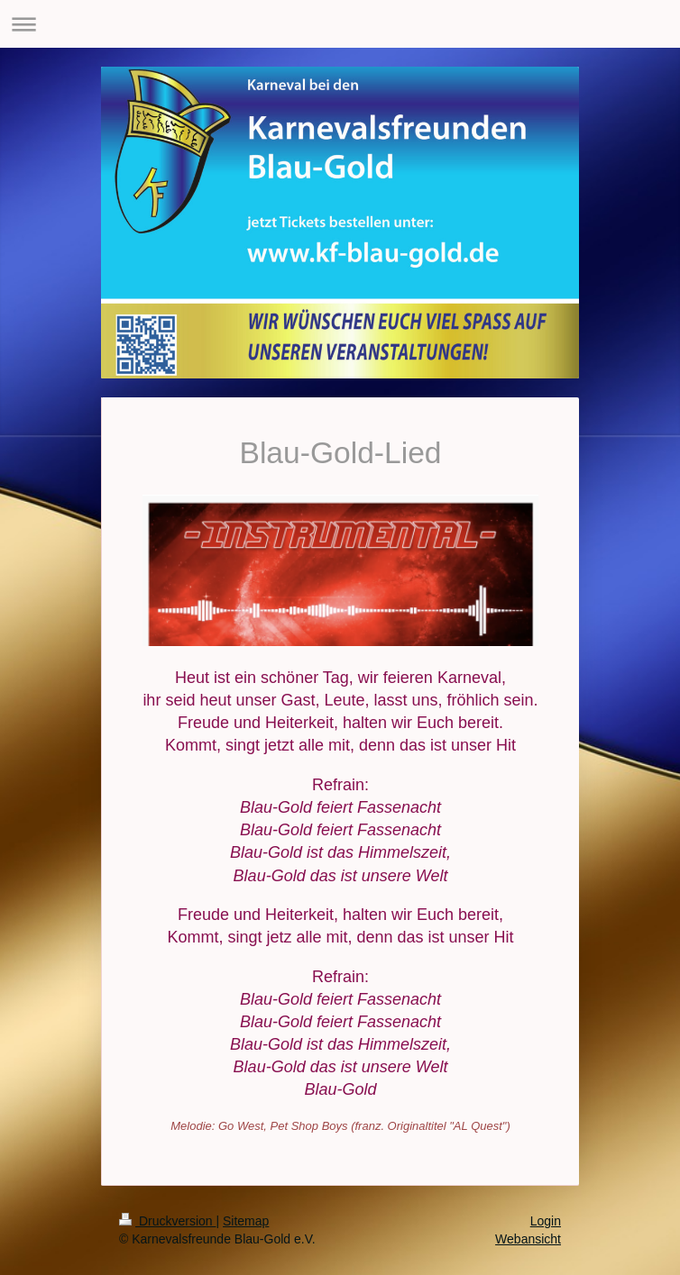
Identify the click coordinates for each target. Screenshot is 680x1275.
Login (545, 1221)
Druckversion (167, 1221)
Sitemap (246, 1221)
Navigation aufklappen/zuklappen (340, 24)
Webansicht (528, 1239)
